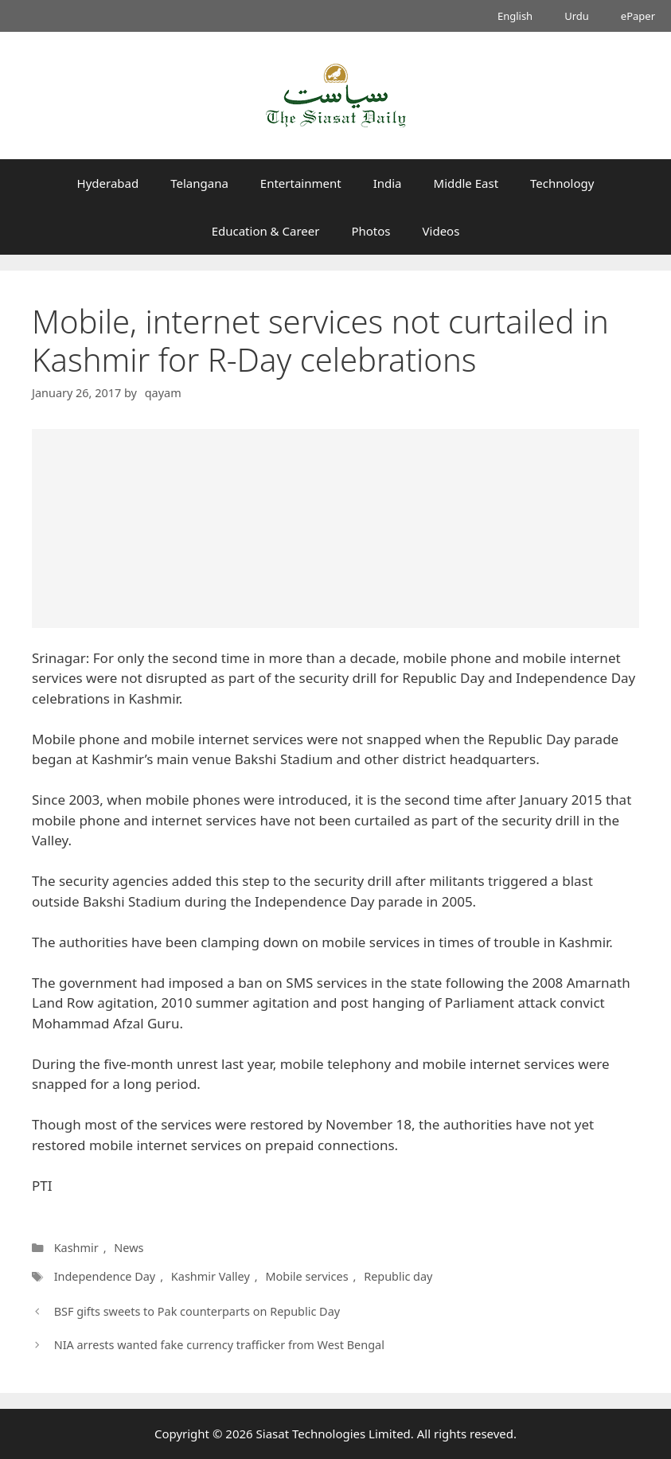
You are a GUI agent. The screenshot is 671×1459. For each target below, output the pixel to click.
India (387, 183)
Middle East (466, 183)
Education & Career (266, 231)
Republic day (398, 1276)
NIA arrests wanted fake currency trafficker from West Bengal (219, 1344)
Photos (370, 231)
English (515, 16)
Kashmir (76, 1247)
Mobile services (306, 1276)
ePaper (638, 16)
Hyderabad (108, 183)
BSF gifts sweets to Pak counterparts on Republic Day (197, 1311)
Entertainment (300, 183)
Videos (441, 231)
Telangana (199, 183)
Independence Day (105, 1276)
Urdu (576, 16)
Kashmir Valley (210, 1276)
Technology (562, 183)
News (128, 1247)
